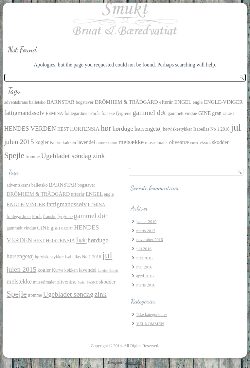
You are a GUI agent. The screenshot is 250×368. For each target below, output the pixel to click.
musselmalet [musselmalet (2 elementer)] (156, 142)
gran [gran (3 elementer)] (217, 113)
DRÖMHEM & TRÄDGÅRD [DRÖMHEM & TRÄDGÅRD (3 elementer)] (126, 102)
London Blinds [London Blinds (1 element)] (107, 143)
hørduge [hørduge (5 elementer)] (123, 128)
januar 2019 (146, 221)
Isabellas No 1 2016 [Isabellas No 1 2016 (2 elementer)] (211, 129)
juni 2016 (144, 257)
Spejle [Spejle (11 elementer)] (14, 155)
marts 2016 (145, 285)
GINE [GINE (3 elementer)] (204, 113)
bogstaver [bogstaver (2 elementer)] (84, 102)
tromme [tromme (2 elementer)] (33, 156)
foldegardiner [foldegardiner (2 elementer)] (76, 113)
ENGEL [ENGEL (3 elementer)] (182, 102)
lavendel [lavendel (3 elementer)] (86, 142)
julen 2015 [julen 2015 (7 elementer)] (19, 142)
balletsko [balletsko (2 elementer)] (37, 102)
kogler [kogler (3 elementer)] (42, 142)
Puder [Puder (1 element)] (194, 143)
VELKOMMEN (150, 323)
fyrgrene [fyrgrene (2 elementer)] (124, 113)
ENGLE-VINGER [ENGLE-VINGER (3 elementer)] (223, 102)
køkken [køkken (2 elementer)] (69, 142)
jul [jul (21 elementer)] (236, 127)
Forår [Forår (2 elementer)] (95, 113)
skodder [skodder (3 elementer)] (220, 142)
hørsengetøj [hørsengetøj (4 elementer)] (148, 128)
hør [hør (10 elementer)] (106, 128)
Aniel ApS (134, 363)
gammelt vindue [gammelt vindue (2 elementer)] (182, 113)
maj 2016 (144, 267)
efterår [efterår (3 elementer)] (166, 102)
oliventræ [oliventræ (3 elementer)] (179, 142)
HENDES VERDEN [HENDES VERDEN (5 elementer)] (30, 128)
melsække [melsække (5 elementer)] (131, 141)
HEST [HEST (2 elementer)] (63, 129)
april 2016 (144, 275)
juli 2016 (144, 248)
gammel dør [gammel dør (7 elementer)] (149, 113)
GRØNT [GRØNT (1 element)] (229, 114)
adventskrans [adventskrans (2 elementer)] (16, 102)
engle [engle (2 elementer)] (198, 102)
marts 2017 (145, 230)
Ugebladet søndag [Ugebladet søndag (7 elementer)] (66, 156)
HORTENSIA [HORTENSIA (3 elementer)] (84, 129)
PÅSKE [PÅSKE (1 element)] (205, 143)
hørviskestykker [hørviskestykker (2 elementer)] (177, 129)
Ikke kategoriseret (151, 314)
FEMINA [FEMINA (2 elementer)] (54, 113)
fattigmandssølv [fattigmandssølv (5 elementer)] (24, 112)
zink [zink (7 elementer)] (99, 156)
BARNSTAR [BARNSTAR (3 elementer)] (60, 102)
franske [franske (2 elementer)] (108, 113)
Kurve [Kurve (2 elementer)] (56, 142)
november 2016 (149, 239)
